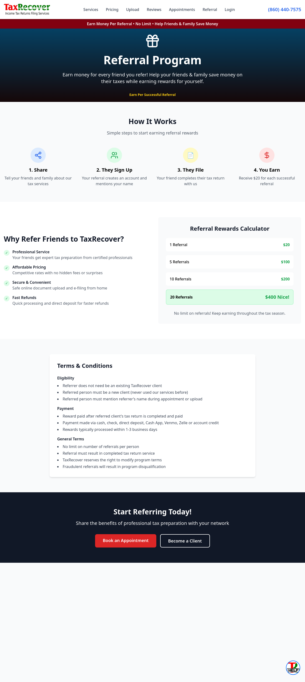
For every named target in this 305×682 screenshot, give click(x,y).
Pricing (112, 9)
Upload (132, 9)
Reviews (154, 9)
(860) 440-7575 (284, 9)
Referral (210, 9)
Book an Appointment (125, 540)
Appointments (182, 9)
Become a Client (185, 541)
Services (90, 9)
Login (230, 9)
